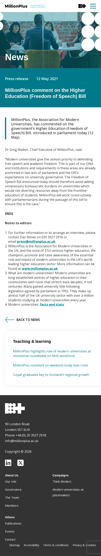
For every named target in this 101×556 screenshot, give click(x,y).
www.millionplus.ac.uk (40, 268)
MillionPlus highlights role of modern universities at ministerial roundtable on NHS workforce (52, 353)
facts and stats (52, 304)
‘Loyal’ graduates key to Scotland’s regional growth (51, 374)
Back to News (22, 320)
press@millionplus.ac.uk (36, 241)
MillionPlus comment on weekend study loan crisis (50, 365)
